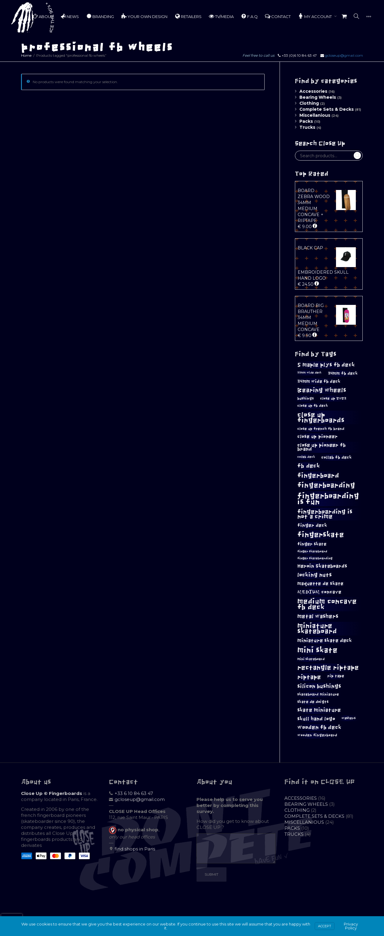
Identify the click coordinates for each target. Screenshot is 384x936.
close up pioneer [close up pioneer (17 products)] (317, 436)
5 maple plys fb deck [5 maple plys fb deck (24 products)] (326, 365)
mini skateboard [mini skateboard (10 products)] (311, 659)
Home (26, 55)
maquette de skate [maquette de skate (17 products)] (320, 583)
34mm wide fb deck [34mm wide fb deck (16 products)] (318, 381)
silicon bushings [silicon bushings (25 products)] (319, 686)
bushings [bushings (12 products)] (305, 398)
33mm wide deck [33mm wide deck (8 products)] (309, 372)
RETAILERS (188, 16)
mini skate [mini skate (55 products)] (317, 650)
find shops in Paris (135, 849)
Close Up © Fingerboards (51, 793)
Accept (324, 926)
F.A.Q (249, 16)
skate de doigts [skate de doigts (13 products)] (312, 702)
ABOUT (42, 16)
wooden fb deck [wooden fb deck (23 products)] (319, 727)
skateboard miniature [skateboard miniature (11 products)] (318, 694)
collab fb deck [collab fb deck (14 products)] (336, 457)
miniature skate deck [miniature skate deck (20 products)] (324, 640)
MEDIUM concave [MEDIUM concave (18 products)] (319, 591)
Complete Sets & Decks (326, 109)
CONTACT (278, 16)
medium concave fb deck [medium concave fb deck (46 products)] (327, 604)
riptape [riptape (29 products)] (309, 677)
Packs (306, 121)
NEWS (69, 16)
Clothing (309, 103)
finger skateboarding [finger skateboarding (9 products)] (314, 558)
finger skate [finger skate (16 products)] (311, 543)
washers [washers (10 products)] (348, 718)
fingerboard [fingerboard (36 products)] (318, 475)
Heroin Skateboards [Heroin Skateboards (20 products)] (322, 566)
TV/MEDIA (221, 16)
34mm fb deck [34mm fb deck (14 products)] (343, 373)
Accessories (313, 91)
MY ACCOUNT (315, 16)
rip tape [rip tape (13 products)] (335, 676)
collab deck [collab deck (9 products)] (306, 457)
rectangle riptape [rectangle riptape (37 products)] (328, 667)
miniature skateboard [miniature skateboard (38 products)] (317, 628)
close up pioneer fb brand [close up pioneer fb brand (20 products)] (321, 447)
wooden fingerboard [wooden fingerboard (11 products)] (317, 735)
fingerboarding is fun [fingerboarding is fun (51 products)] (328, 499)
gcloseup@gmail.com (344, 55)
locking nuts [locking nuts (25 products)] (314, 575)
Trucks (307, 127)
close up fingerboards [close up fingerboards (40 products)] (320, 417)
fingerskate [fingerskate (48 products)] (320, 535)
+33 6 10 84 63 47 (134, 793)
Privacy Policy (351, 926)
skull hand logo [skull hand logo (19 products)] (316, 718)
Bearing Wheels (317, 97)
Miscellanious (314, 115)
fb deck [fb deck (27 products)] (308, 465)
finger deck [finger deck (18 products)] (312, 525)
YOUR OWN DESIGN (144, 16)
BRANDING (100, 16)
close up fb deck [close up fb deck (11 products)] (312, 406)
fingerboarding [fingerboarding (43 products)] (326, 485)
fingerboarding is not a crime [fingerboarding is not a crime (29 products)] (324, 514)
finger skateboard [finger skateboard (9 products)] (312, 551)
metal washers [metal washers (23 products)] (317, 616)
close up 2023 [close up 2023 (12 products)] (333, 398)
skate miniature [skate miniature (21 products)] (319, 710)
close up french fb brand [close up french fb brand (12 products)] (320, 429)
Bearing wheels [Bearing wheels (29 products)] (321, 390)
